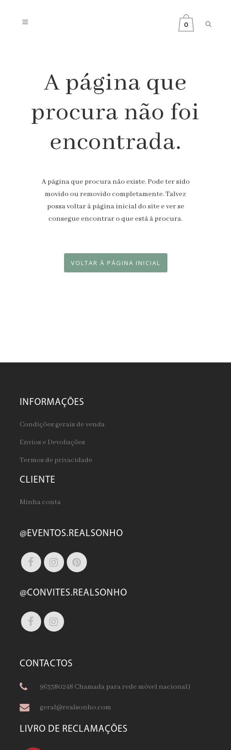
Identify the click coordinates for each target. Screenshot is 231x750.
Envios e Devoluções (52, 442)
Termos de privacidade (56, 460)
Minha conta (40, 502)
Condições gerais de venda (62, 424)
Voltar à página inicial (116, 263)
